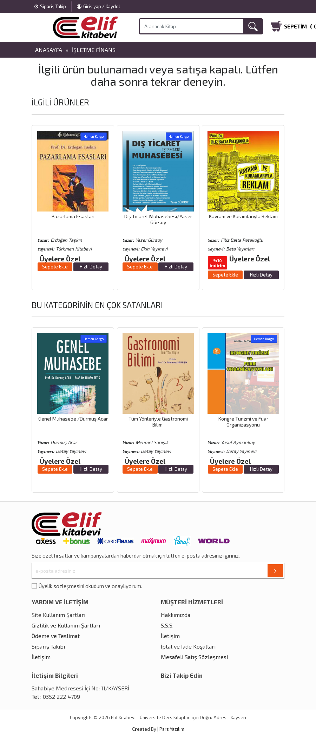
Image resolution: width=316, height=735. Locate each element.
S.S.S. (167, 625)
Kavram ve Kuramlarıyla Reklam (243, 216)
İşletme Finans (94, 49)
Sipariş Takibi (48, 646)
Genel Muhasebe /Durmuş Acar (73, 419)
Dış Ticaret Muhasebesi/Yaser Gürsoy (158, 219)
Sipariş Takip (50, 6)
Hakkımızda (175, 614)
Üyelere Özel (60, 259)
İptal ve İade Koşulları (188, 646)
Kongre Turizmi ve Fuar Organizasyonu (243, 422)
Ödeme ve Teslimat (56, 635)
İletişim (41, 656)
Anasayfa (48, 49)
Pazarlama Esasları (73, 216)
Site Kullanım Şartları (58, 614)
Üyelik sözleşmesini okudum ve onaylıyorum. (90, 586)
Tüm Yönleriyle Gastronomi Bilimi (158, 422)
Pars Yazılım (171, 729)
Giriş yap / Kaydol (98, 6)
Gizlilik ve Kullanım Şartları (66, 625)
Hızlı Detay (91, 266)
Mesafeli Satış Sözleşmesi (194, 656)
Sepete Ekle (55, 266)
